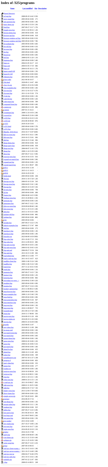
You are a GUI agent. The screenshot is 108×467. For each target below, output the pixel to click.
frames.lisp (7, 195)
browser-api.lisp (9, 35)
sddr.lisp (6, 388)
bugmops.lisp (8, 60)
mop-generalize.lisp (10, 300)
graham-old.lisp (9, 214)
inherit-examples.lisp (11, 225)
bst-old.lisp (7, 46)
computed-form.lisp (10, 104)
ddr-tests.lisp (8, 137)
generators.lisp (9, 203)
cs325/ (6, 124)
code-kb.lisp (8, 99)
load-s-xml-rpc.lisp (10, 258)
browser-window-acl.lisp (12, 38)
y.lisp (5, 462)
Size (35, 8)
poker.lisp (7, 355)
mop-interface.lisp (10, 302)
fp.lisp (6, 192)
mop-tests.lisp (8, 308)
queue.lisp (7, 366)
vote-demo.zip (8, 437)
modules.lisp (8, 283)
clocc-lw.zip (8, 85)
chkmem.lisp (8, 77)
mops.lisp (7, 314)
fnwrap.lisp (7, 187)
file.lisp (6, 179)
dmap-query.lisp (9, 146)
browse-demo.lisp (10, 33)
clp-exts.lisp (8, 90)
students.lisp (8, 407)
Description (42, 8)
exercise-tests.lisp (10, 157)
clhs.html (7, 82)
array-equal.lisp (9, 19)
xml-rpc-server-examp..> (12, 451)
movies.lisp (7, 322)
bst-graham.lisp (9, 44)
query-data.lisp (9, 363)
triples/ (6, 432)
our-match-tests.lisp (10, 333)
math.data (7, 269)
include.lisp (7, 223)
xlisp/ (5, 446)
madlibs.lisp (8, 264)
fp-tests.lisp (7, 190)
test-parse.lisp (8, 418)
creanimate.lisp (9, 113)
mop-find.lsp (8, 297)
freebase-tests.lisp (10, 198)
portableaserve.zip (10, 358)
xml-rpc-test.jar (9, 454)
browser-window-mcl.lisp (12, 41)
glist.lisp (6, 212)
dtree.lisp (7, 154)
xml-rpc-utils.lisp (9, 457)
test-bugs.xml (8, 415)
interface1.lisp (8, 231)
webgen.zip (7, 440)
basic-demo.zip (9, 24)
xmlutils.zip (8, 459)
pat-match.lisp (8, 347)
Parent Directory (9, 13)
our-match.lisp (9, 336)
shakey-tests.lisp (9, 391)
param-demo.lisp (9, 338)
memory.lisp (8, 275)
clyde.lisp (7, 96)
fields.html (7, 176)
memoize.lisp (8, 272)
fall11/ (6, 168)
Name (12, 8)
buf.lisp (6, 57)
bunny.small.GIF (9, 71)
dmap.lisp (7, 151)
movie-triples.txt (9, 319)
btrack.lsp (7, 55)
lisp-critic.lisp (8, 239)
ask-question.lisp (9, 22)
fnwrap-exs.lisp (9, 181)
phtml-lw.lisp (8, 349)
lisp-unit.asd (8, 250)
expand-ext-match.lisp (11, 159)
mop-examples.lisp (10, 294)
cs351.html (7, 126)
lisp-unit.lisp (8, 253)
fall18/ (6, 173)
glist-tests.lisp (8, 209)
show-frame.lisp (9, 393)
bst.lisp (6, 52)
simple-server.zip (9, 396)
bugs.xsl (6, 68)
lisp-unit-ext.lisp (9, 245)
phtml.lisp (7, 352)
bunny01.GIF (8, 74)
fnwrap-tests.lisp (9, 184)
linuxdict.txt (8, 236)
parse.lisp (7, 344)
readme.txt (7, 369)
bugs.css (6, 63)
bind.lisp (7, 27)
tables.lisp (7, 410)
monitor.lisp (8, 286)
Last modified (28, 8)
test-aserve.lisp (9, 413)
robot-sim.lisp (8, 380)
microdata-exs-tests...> (11, 280)
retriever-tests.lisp (10, 371)
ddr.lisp (6, 140)
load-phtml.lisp (9, 256)
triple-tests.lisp (9, 429)
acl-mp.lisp (7, 16)
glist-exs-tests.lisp (10, 206)
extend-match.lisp (10, 165)
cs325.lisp (7, 118)
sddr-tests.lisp (8, 385)
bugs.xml (7, 66)
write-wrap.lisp (9, 443)
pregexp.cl (7, 360)
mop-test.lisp (8, 305)
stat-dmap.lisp (8, 402)
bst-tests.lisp (8, 49)
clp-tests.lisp (8, 93)
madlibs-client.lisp (10, 261)
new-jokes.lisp (9, 327)
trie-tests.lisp (8, 426)
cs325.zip (7, 121)
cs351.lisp (7, 129)
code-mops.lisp (9, 102)
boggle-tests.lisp (9, 30)
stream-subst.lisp (9, 404)
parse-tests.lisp (9, 341)
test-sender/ (7, 421)
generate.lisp (8, 201)
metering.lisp (8, 278)
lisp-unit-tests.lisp (10, 247)
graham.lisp (8, 217)
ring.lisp (6, 377)
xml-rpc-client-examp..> (12, 448)
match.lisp (7, 267)
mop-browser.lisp (10, 291)
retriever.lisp (8, 374)
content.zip (7, 107)
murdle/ (6, 325)
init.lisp (6, 228)
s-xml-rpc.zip (8, 382)
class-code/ (7, 79)
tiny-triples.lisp (9, 424)
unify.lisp (7, 435)
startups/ (6, 399)
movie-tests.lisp (9, 316)
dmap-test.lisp (8, 148)
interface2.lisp (8, 234)
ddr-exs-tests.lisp (9, 135)
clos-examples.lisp (10, 88)
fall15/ (6, 170)
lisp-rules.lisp (8, 242)
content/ (6, 110)
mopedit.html (8, 311)
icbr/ (5, 220)
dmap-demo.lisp (9, 143)
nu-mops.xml (8, 330)
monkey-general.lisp (11, 289)
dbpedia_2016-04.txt (11, 132)
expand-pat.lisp (9, 162)
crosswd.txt (7, 115)
